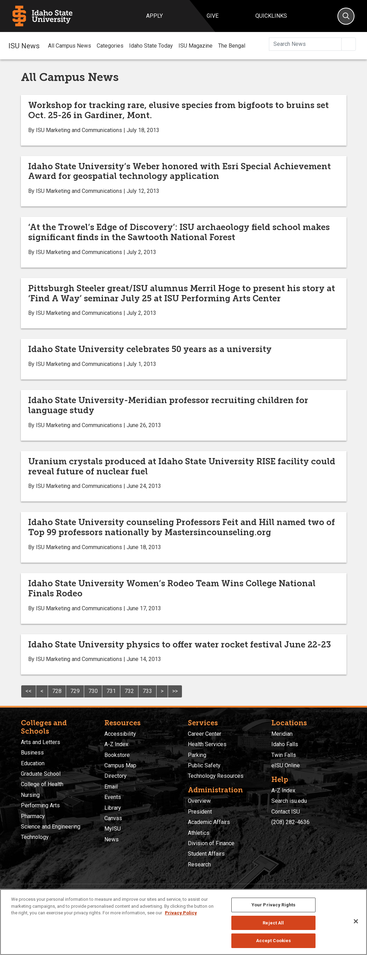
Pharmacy (33, 816)
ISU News (24, 45)
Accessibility (120, 733)
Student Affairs (206, 853)
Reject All (273, 922)
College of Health (42, 784)
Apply (154, 16)
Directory (115, 776)
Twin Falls (283, 755)
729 (75, 691)
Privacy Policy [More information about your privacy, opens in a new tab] (181, 912)
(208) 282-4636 (290, 822)
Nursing (30, 795)
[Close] (356, 921)
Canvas (113, 818)
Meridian (282, 733)
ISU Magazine (195, 45)
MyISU (112, 828)
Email (111, 786)
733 (147, 691)
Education (33, 763)
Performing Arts (40, 805)
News (111, 839)
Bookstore (117, 755)
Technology (35, 837)
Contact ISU (285, 811)
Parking (197, 755)
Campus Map (120, 765)
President (200, 811)
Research (199, 864)
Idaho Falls (284, 744)
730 (93, 691)
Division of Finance (211, 843)
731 (111, 691)
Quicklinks (271, 16)
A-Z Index (116, 744)
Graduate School (41, 773)
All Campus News (69, 45)
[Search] (345, 16)
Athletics (198, 833)
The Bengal (231, 45)
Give (212, 16)
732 (129, 691)
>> (175, 691)
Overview (199, 801)
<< (28, 691)
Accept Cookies (273, 940)
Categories (110, 45)
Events (112, 797)
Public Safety (204, 765)
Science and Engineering (50, 826)
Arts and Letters (40, 742)
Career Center (204, 733)
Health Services (207, 744)
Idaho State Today (151, 45)
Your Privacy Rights (273, 904)
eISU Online (285, 765)
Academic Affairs (209, 822)
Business (32, 752)
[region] (183, 922)
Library (112, 808)
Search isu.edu (289, 801)
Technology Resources (216, 776)
